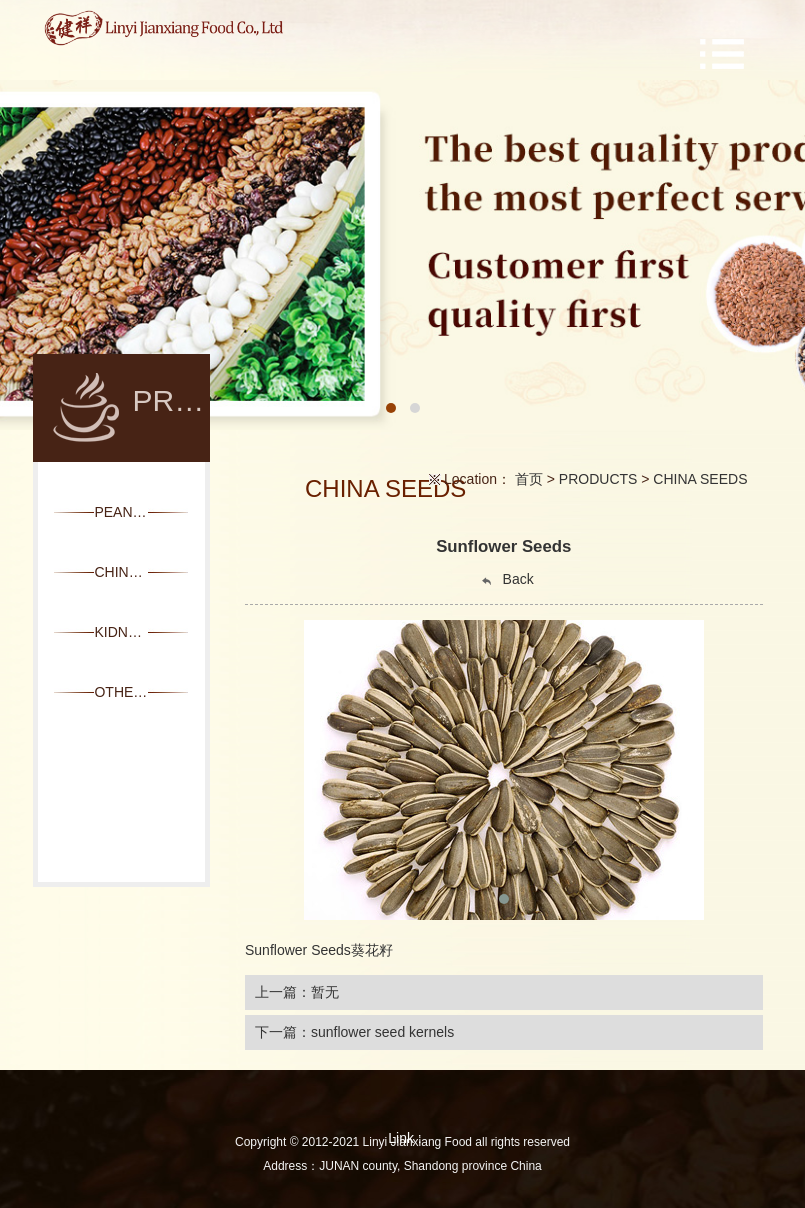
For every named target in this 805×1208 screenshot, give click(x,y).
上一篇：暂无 (297, 992)
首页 (529, 479)
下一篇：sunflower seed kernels (354, 1032)
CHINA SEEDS (700, 479)
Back (506, 579)
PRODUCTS (598, 479)
